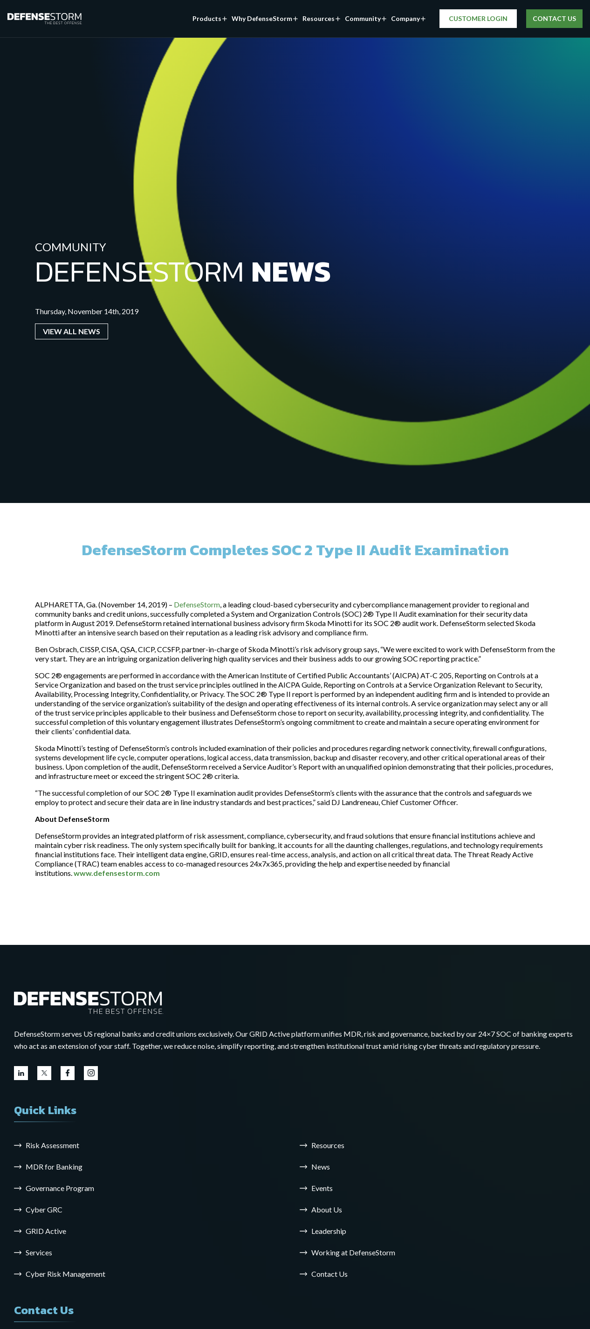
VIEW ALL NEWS (71, 331)
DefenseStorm (197, 604)
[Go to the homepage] (88, 1002)
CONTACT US (554, 18)
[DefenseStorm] (44, 18)
